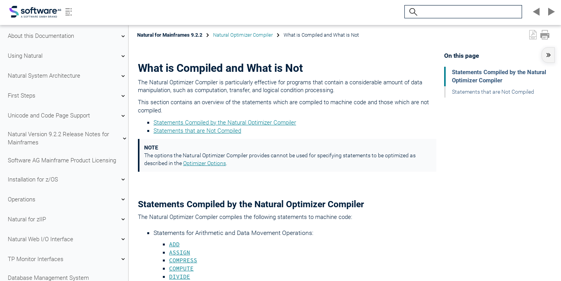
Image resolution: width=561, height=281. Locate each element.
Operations (67, 199)
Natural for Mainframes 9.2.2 (169, 35)
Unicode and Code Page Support (67, 116)
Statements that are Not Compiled (197, 130)
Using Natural (67, 56)
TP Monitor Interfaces (67, 259)
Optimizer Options (204, 163)
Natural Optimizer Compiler (243, 35)
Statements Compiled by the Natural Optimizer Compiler (224, 122)
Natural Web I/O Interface (67, 239)
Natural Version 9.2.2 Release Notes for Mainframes (67, 138)
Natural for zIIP (67, 219)
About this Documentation (67, 36)
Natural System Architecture (67, 76)
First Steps (67, 96)
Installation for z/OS (67, 179)
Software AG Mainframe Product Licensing (62, 160)
